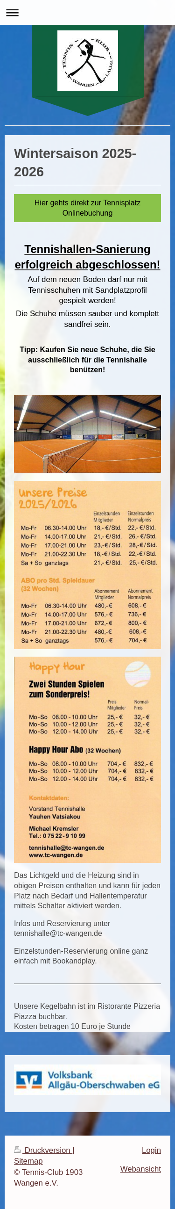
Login (151, 1150)
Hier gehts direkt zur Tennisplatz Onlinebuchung (87, 208)
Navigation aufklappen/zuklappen (87, 12)
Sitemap (28, 1161)
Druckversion (43, 1150)
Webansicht (140, 1169)
